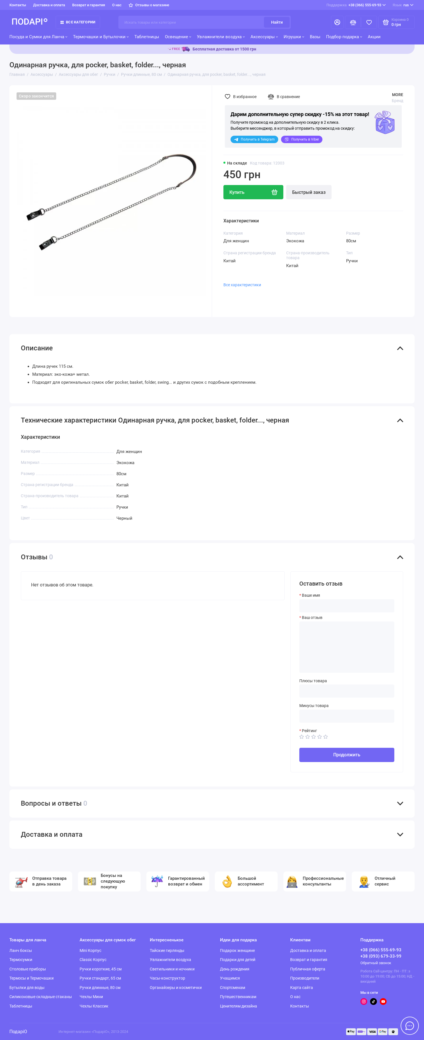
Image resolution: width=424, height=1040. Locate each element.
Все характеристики (242, 285)
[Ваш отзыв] (346, 647)
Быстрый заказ (309, 192)
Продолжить (346, 754)
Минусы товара (314, 705)
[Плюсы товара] (346, 691)
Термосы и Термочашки (31, 978)
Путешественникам (238, 996)
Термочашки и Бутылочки (101, 36)
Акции (374, 36)
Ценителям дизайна (238, 1006)
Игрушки (294, 36)
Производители (304, 978)
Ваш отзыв (312, 617)
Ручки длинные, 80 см (100, 987)
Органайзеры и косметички (176, 987)
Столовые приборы (27, 969)
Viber (301, 139)
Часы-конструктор (167, 978)
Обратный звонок (375, 963)
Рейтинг (309, 730)
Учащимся (230, 978)
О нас (117, 5)
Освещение (178, 36)
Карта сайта (301, 987)
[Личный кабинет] (337, 22)
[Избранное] (369, 22)
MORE (397, 94)
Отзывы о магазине (149, 5)
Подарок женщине (237, 950)
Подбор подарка (344, 36)
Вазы (315, 36)
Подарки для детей (237, 959)
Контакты (17, 5)
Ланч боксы (20, 950)
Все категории (77, 22)
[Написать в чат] (409, 1025)
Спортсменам (232, 987)
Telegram (254, 139)
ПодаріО (18, 1031)
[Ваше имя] (346, 605)
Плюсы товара (313, 681)
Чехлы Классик (94, 1006)
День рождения (234, 969)
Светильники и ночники (172, 969)
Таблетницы (146, 36)
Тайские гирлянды (167, 950)
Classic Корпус (93, 959)
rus (403, 5)
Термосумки (20, 959)
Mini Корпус (90, 950)
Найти (277, 22)
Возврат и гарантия (88, 5)
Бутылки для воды (27, 987)
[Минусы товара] (346, 716)
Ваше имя (311, 595)
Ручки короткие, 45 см (101, 969)
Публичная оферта (307, 969)
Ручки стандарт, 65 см (100, 978)
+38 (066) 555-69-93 (356, 5)
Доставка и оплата (49, 5)
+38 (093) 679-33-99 (380, 956)
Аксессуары (264, 36)
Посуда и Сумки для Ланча (38, 36)
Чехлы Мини (91, 996)
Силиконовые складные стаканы (40, 996)
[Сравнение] (353, 22)
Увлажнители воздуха (221, 36)
